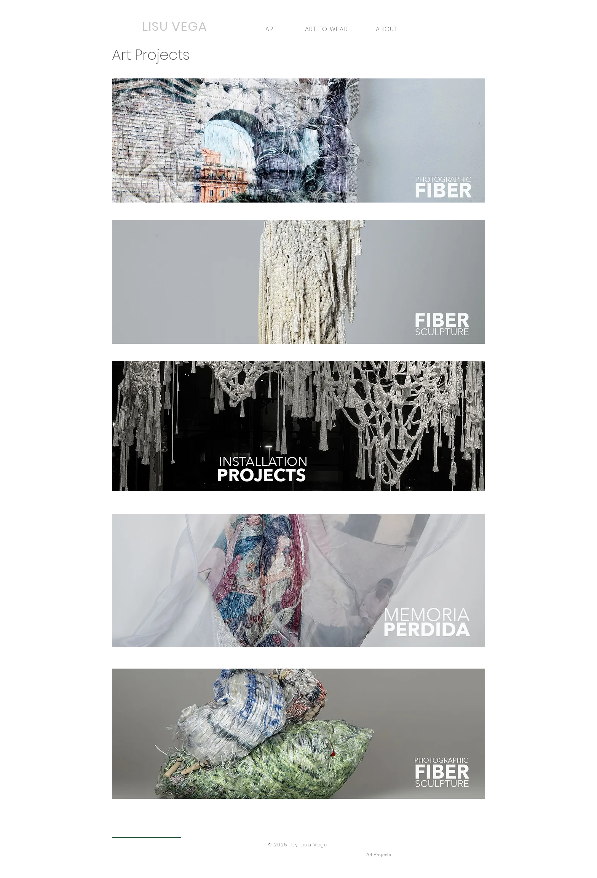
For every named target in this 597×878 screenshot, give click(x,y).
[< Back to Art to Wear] (146, 831)
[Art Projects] (378, 855)
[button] (271, 29)
